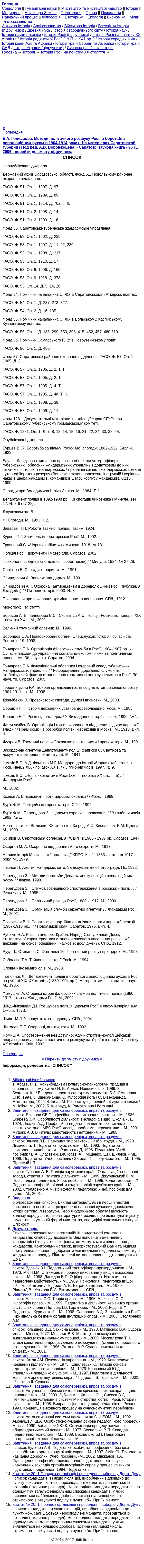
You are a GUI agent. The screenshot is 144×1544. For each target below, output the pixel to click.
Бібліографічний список (33, 1080)
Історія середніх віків (116, 39)
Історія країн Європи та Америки (84, 43)
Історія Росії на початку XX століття (73, 52)
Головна (9, 52)
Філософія (51, 17)
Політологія (71, 13)
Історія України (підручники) (38, 48)
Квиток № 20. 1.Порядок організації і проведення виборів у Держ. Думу (76, 1474)
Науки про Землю (40, 13)
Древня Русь (38, 30)
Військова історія (79, 26)
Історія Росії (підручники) (66, 35)
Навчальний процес (20, 17)
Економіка (116, 17)
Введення (21, 1198)
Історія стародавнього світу (78, 30)
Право (91, 13)
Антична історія (16, 26)
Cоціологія (11, 8)
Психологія (111, 13)
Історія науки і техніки (21, 35)
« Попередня (13, 130)
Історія (132, 8)
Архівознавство (47, 26)
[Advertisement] (72, 88)
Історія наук (116, 30)
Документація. (25, 1229)
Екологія (95, 17)
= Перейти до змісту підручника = (72, 1059)
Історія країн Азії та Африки (27, 43)
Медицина (11, 13)
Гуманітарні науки (41, 8)
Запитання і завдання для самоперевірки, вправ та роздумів (67, 1110)
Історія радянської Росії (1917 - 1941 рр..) (57, 39)
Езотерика (74, 17)
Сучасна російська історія (90, 48)
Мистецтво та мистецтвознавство (91, 8)
